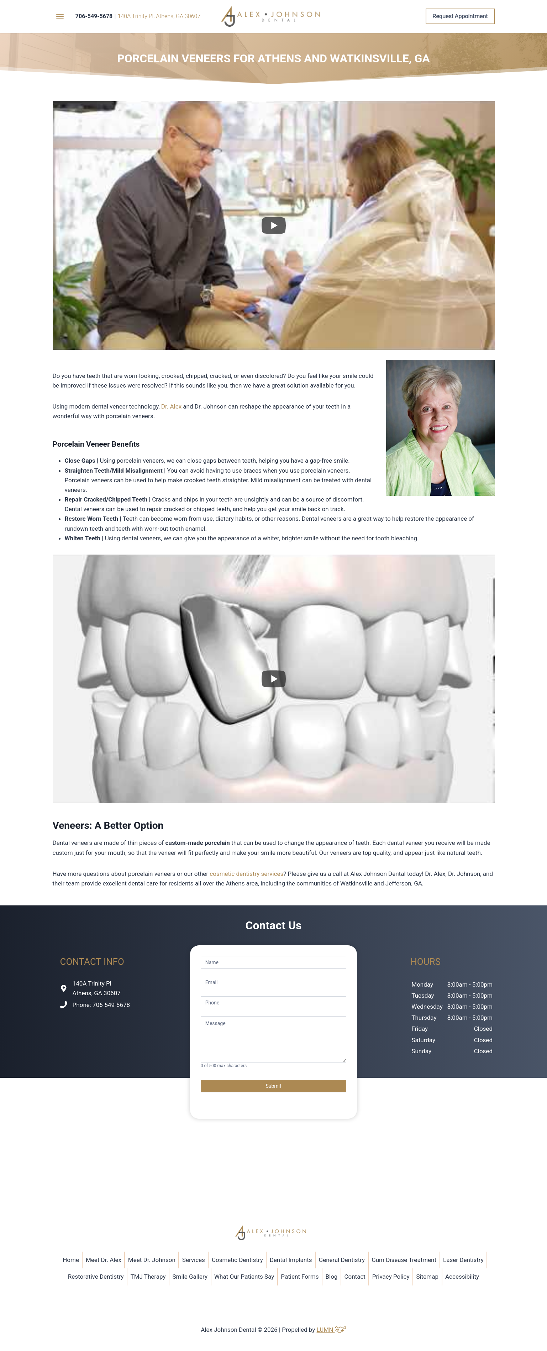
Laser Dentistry (463, 1259)
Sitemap (427, 1276)
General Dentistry (342, 1259)
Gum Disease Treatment (404, 1259)
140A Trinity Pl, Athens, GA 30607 (159, 16)
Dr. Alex (171, 406)
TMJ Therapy (147, 1276)
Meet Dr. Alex (103, 1259)
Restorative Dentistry (96, 1276)
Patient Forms (300, 1276)
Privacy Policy (391, 1276)
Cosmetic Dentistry (237, 1259)
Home (71, 1259)
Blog (331, 1276)
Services (193, 1259)
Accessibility (462, 1276)
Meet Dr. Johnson (151, 1259)
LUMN (331, 1329)
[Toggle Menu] (60, 16)
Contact (354, 1276)
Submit (273, 1086)
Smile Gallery (189, 1276)
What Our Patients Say (244, 1276)
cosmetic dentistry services (246, 873)
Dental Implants (291, 1259)
